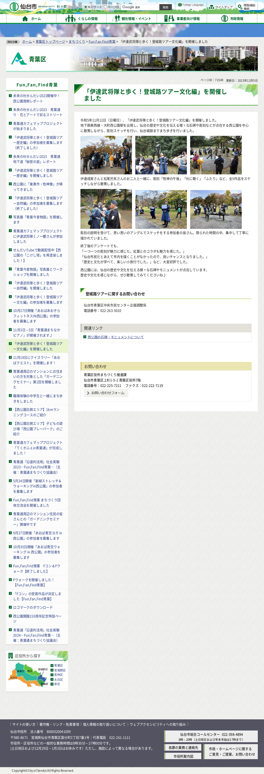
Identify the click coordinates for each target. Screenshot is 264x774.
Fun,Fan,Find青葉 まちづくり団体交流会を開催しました (37, 502)
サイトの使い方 (24, 724)
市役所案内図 (183, 755)
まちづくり (77, 41)
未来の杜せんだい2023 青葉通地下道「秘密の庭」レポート (36, 159)
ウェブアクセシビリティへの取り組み (158, 724)
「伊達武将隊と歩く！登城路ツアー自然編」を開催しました (38, 285)
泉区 (57, 684)
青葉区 (58, 665)
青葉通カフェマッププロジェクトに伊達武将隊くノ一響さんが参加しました (38, 236)
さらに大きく (215, 11)
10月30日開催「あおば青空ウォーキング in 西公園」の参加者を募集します (37, 552)
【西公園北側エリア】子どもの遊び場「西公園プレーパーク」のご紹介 (38, 428)
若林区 (58, 675)
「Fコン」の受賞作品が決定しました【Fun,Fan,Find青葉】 (37, 596)
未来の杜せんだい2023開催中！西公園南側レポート (36, 98)
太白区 (58, 679)
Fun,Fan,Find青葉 (102, 41)
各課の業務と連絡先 (183, 747)
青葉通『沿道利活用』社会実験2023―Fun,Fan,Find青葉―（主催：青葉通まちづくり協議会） (37, 466)
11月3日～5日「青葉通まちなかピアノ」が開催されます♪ (36, 332)
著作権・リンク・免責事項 (59, 724)
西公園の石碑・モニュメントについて (116, 336)
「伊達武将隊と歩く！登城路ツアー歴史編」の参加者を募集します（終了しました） (38, 142)
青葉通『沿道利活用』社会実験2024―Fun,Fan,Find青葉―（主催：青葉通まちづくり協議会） (37, 635)
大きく (198, 11)
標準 (206, 5)
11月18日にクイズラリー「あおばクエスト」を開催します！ (36, 360)
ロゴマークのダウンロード (33, 607)
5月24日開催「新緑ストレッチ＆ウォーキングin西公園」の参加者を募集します (37, 486)
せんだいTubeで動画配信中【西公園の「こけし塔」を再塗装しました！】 (38, 255)
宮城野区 (60, 670)
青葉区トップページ (50, 41)
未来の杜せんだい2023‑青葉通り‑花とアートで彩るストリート (38, 112)
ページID (165, 18)
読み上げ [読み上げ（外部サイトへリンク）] (169, 5)
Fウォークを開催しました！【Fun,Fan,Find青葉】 (34, 582)
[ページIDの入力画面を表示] (159, 17)
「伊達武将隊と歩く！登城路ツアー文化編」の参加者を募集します (38, 299)
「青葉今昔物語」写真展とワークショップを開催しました (38, 271)
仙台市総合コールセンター (200, 734)
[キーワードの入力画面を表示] (139, 17)
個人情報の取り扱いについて (104, 724)
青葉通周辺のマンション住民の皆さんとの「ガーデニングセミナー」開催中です (38, 519)
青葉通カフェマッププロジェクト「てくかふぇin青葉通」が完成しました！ (38, 447)
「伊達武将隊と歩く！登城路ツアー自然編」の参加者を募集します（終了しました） (38, 203)
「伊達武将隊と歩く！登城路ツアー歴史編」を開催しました (38, 172)
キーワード (147, 18)
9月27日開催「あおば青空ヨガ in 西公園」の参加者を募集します (37, 535)
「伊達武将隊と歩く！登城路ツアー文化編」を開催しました (38, 346)
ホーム (27, 41)
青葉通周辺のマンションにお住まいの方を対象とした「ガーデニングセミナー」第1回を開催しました (38, 379)
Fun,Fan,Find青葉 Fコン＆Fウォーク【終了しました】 (36, 568)
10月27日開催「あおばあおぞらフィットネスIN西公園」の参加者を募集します (36, 315)
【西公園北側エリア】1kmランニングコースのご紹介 (36, 412)
